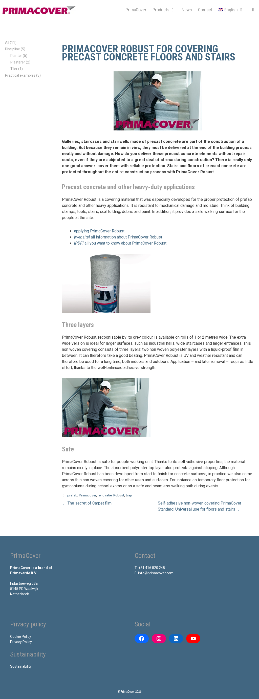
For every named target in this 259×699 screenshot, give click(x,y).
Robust (118, 495)
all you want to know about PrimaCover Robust (125, 243)
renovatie (105, 495)
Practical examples (20, 75)
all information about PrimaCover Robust (126, 237)
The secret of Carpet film (90, 503)
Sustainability (21, 666)
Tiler (13, 69)
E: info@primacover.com (154, 573)
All (7, 42)
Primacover (87, 495)
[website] (82, 237)
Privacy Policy (21, 642)
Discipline (12, 49)
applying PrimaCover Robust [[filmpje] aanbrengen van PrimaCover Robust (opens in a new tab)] (99, 231)
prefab (72, 495)
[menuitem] (231, 10)
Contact (205, 9)
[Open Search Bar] (253, 10)
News (187, 9)
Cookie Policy (20, 637)
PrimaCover (135, 9)
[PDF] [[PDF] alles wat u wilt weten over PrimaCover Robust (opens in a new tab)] (79, 243)
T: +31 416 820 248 (150, 568)
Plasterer (17, 62)
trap (129, 495)
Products (166, 10)
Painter (16, 56)
